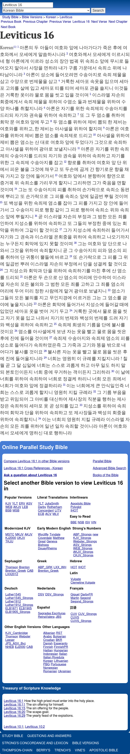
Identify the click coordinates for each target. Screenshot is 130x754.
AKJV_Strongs (83, 551)
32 (94, 391)
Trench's (62, 750)
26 (16, 330)
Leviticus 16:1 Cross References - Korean (33, 468)
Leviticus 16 (81, 21)
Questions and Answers (49, 736)
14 (16, 188)
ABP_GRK (45, 567)
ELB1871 (11, 608)
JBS (58, 616)
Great (42, 541)
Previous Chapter (35, 21)
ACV (48, 514)
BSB (8, 510)
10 (94, 134)
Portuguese (58, 664)
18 (75, 243)
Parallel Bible (102, 461)
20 (1, 270)
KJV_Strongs (82, 538)
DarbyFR (87, 594)
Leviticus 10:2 (35, 726)
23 (35, 303)
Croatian (49, 640)
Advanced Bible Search (109, 468)
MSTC (9, 534)
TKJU (9, 541)
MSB (15, 510)
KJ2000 (10, 538)
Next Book (8, 27)
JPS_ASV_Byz (15, 643)
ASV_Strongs (82, 545)
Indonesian (50, 653)
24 (70, 310)
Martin (75, 598)
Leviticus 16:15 (14, 708)
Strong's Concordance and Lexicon (35, 743)
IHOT (74, 510)
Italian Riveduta (53, 657)
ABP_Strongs (82, 534)
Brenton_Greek (15, 570)
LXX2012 (11, 574)
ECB (41, 514)
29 (45, 357)
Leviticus (66, 17)
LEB (25, 507)
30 (112, 371)
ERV (22, 503)
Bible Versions (32, 17)
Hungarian (61, 650)
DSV (41, 594)
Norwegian (50, 667)
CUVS (75, 617)
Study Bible (10, 17)
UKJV (21, 538)
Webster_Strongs (85, 541)
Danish (48, 643)
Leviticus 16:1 (14, 701)
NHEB (9, 647)
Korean (51, 17)
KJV (8, 503)
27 (50, 337)
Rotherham (54, 507)
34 (39, 418)
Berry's (43, 750)
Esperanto (61, 643)
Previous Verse (60, 21)
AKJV (17, 507)
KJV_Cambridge (16, 633)
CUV (74, 614)
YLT (15, 503)
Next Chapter (118, 21)
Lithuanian (61, 660)
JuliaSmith (52, 503)
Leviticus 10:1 (14, 726)
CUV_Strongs (87, 614)
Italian (63, 653)
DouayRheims (47, 548)
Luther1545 (13, 594)
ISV (87, 522)
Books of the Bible (106, 475)
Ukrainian (64, 671)
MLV (56, 514)
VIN (93, 522)
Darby (42, 507)
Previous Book (11, 21)
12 (65, 161)
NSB (81, 522)
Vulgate (76, 579)
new (95, 534)
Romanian (50, 671)
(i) (15, 47)
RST (59, 633)
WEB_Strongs (82, 548)
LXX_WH (60, 567)
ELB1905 (25, 608)
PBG (46, 664)
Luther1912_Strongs (19, 605)
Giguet (75, 594)
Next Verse (99, 21)
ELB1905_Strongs (17, 611)
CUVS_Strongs (81, 620)
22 (109, 290)
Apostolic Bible (103, 750)
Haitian (48, 650)
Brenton (24, 567)
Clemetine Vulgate (83, 582)
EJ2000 (20, 647)
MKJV (19, 534)
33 (81, 405)
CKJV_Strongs (83, 555)
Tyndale (54, 534)
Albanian (49, 633)
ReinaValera (46, 616)
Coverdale (45, 538)
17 (60, 229)
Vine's (80, 750)
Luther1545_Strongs (19, 598)
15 (1, 202)
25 (55, 324)
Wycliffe (43, 534)
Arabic (47, 636)
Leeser (10, 640)
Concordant (46, 510)
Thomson (11, 567)
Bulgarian (59, 636)
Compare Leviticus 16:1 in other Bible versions (37, 461)
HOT (74, 567)
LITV (58, 510)
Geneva (52, 541)
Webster (24, 636)
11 (79, 148)
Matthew (58, 538)
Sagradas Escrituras (51, 613)
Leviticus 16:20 (14, 712)
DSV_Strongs (54, 594)
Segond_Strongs (82, 601)
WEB (8, 507)
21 (21, 276)
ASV (29, 503)
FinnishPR (61, 647)
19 (70, 256)
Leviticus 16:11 (14, 704)
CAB (30, 570)
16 (36, 216)
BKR (59, 640)
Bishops (43, 545)
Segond (85, 598)
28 (45, 351)
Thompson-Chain (17, 750)
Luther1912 (13, 601)
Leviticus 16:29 (14, 715)
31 (64, 385)
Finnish (48, 647)
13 (56, 175)
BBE (74, 522)
